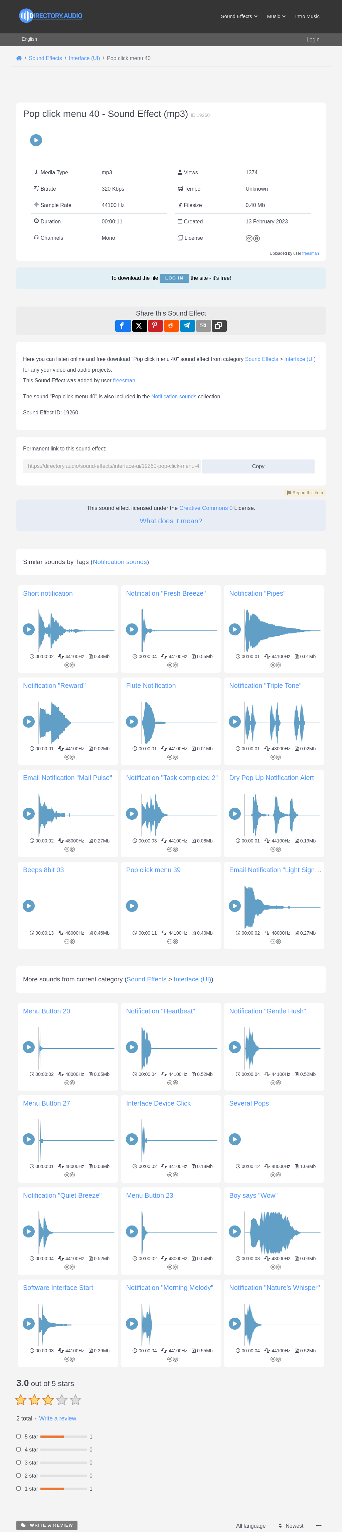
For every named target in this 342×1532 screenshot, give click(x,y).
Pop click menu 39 (153, 870)
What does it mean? (171, 521)
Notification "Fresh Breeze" (166, 593)
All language (251, 1526)
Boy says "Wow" (253, 1195)
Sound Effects (261, 359)
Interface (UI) (299, 359)
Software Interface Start (58, 1287)
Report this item (305, 492)
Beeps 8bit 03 (43, 870)
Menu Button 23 (149, 1195)
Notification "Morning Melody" (169, 1287)
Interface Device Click (158, 1103)
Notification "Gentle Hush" (267, 1011)
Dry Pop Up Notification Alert (271, 777)
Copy (256, 464)
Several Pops (249, 1103)
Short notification (48, 593)
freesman (310, 253)
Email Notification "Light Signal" (275, 870)
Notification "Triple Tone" (265, 685)
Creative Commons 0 (206, 508)
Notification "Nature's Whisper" (274, 1287)
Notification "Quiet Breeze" (62, 1195)
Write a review (57, 1418)
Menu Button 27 (46, 1103)
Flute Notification (151, 685)
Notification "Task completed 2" (172, 777)
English (29, 39)
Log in (174, 277)
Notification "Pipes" (257, 593)
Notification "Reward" (54, 685)
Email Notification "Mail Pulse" (67, 777)
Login (313, 39)
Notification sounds (173, 396)
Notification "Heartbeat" (160, 1011)
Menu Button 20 (46, 1011)
